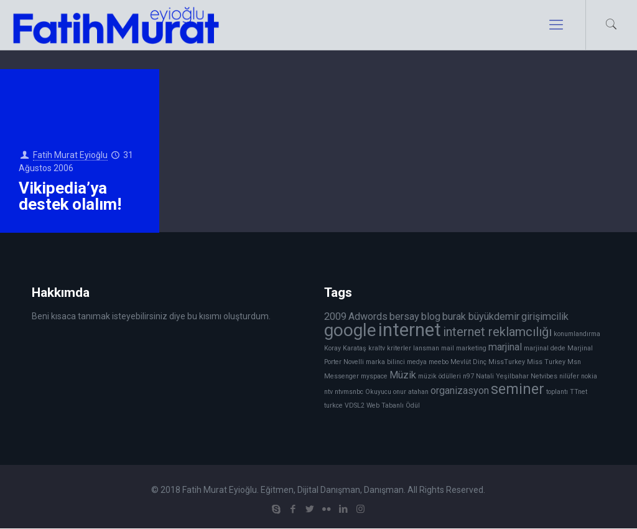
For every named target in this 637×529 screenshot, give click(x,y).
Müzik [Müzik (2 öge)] (402, 375)
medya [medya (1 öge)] (417, 362)
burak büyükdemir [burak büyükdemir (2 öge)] (480, 316)
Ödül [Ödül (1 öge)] (413, 405)
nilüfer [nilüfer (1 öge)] (569, 376)
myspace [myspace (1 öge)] (374, 376)
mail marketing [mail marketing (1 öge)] (463, 348)
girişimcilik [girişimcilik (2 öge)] (545, 316)
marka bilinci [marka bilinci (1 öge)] (385, 362)
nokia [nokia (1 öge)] (589, 376)
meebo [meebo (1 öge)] (439, 362)
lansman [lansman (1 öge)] (426, 348)
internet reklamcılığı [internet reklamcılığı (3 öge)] (497, 331)
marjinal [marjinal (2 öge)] (505, 347)
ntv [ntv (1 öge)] (328, 392)
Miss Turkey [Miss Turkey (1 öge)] (546, 362)
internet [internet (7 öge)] (409, 329)
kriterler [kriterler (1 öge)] (399, 348)
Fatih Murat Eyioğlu (70, 155)
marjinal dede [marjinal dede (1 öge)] (544, 348)
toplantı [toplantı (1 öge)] (557, 392)
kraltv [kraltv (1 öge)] (376, 348)
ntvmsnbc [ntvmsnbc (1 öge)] (349, 392)
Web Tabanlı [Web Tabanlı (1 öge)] (385, 405)
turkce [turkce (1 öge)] (333, 405)
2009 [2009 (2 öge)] (335, 316)
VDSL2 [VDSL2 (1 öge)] (355, 405)
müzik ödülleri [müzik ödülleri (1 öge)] (439, 376)
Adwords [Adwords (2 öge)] (368, 316)
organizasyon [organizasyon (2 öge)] (459, 390)
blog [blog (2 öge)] (430, 316)
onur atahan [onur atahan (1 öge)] (411, 392)
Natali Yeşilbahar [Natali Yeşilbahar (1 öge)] (502, 376)
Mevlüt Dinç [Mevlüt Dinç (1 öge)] (468, 362)
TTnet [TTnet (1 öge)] (578, 392)
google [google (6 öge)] (350, 330)
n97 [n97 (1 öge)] (468, 376)
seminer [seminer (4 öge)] (517, 389)
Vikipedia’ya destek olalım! (70, 196)
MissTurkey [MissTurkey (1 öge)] (506, 362)
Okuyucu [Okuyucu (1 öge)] (378, 392)
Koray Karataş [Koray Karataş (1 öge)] (345, 348)
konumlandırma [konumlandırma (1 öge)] (577, 334)
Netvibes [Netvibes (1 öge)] (544, 376)
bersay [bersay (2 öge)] (404, 316)
